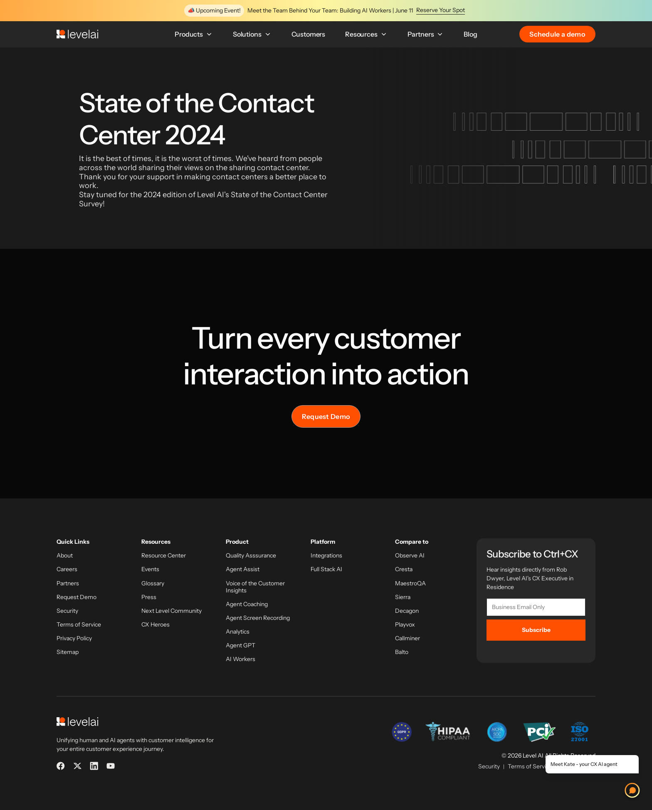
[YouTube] (110, 766)
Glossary (152, 583)
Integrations (326, 555)
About (65, 555)
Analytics (237, 631)
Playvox (405, 624)
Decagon (407, 610)
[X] (77, 766)
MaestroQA (410, 583)
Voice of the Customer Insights (255, 587)
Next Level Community (171, 610)
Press (148, 597)
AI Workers (240, 659)
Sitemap (68, 652)
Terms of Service (79, 624)
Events (150, 569)
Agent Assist (242, 569)
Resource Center (163, 555)
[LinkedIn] (94, 766)
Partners (426, 34)
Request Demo (326, 416)
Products (194, 34)
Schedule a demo (557, 34)
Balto (401, 652)
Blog (470, 34)
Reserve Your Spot (440, 10)
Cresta (403, 569)
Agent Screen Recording (258, 618)
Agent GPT (240, 645)
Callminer (407, 638)
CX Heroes (155, 624)
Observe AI (410, 555)
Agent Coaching (247, 604)
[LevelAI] (77, 34)
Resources (366, 34)
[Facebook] (61, 766)
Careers (67, 569)
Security (67, 610)
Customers (308, 34)
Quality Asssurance (251, 555)
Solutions (252, 34)
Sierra (402, 597)
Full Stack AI (326, 569)
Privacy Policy (74, 638)
